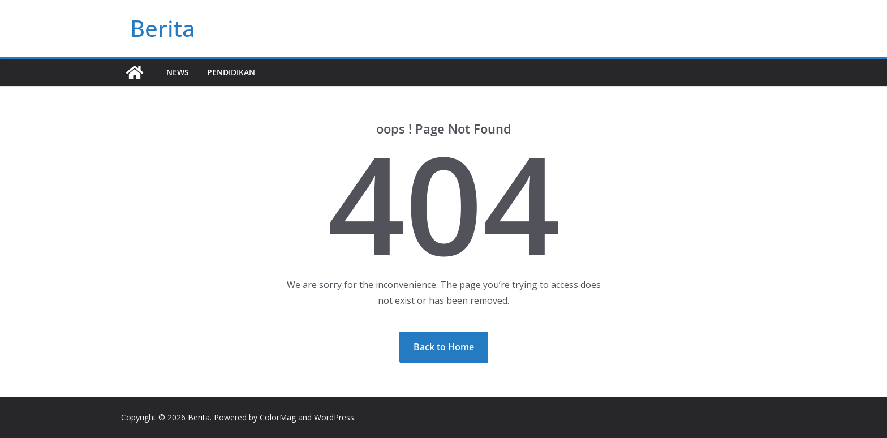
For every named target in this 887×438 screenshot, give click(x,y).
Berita (162, 28)
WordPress (334, 417)
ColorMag (278, 417)
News (177, 72)
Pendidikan (231, 72)
